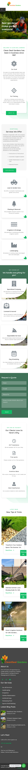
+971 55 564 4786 (6, 743)
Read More (10, 550)
